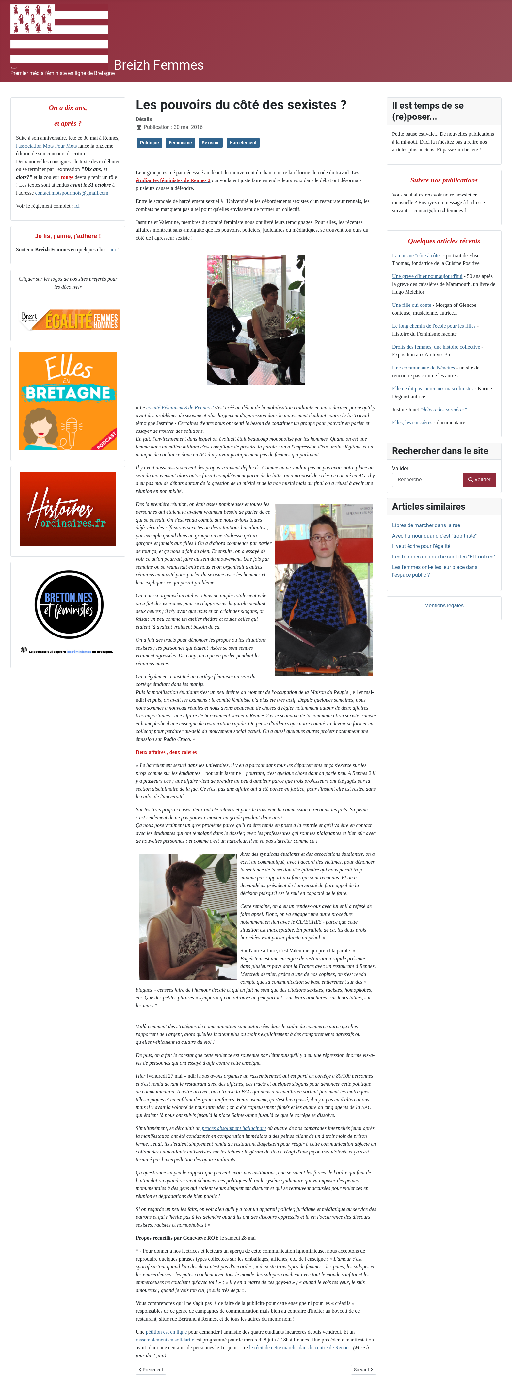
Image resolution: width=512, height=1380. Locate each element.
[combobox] (427, 480)
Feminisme (180, 142)
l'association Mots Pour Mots (46, 146)
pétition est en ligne (167, 1332)
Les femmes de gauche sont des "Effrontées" (443, 557)
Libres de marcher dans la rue (426, 525)
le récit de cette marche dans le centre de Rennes (300, 1347)
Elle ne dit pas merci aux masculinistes (432, 388)
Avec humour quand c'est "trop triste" (434, 536)
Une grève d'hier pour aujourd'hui (427, 276)
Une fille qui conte (411, 305)
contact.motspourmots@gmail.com (71, 193)
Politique (149, 142)
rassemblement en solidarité (165, 1339)
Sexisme (211, 142)
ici (77, 206)
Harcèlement (243, 142)
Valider (400, 468)
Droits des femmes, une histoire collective (436, 347)
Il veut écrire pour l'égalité (421, 546)
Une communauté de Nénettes (423, 367)
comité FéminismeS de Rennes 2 (180, 407)
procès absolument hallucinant (233, 1128)
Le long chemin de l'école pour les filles (434, 326)
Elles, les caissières (412, 422)
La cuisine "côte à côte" (417, 255)
